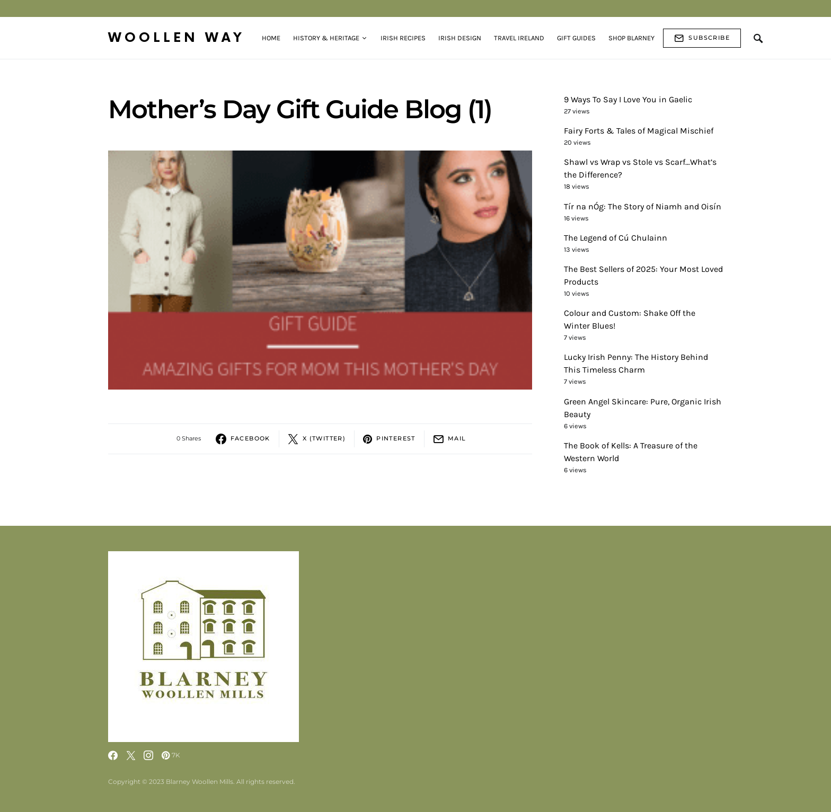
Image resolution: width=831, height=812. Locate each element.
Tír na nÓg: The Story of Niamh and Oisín (642, 206)
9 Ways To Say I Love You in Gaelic (628, 99)
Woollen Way (176, 38)
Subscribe (702, 38)
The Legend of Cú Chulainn (615, 238)
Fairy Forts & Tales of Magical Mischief (638, 131)
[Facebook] (113, 755)
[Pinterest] (171, 755)
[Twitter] (131, 755)
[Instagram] (148, 755)
